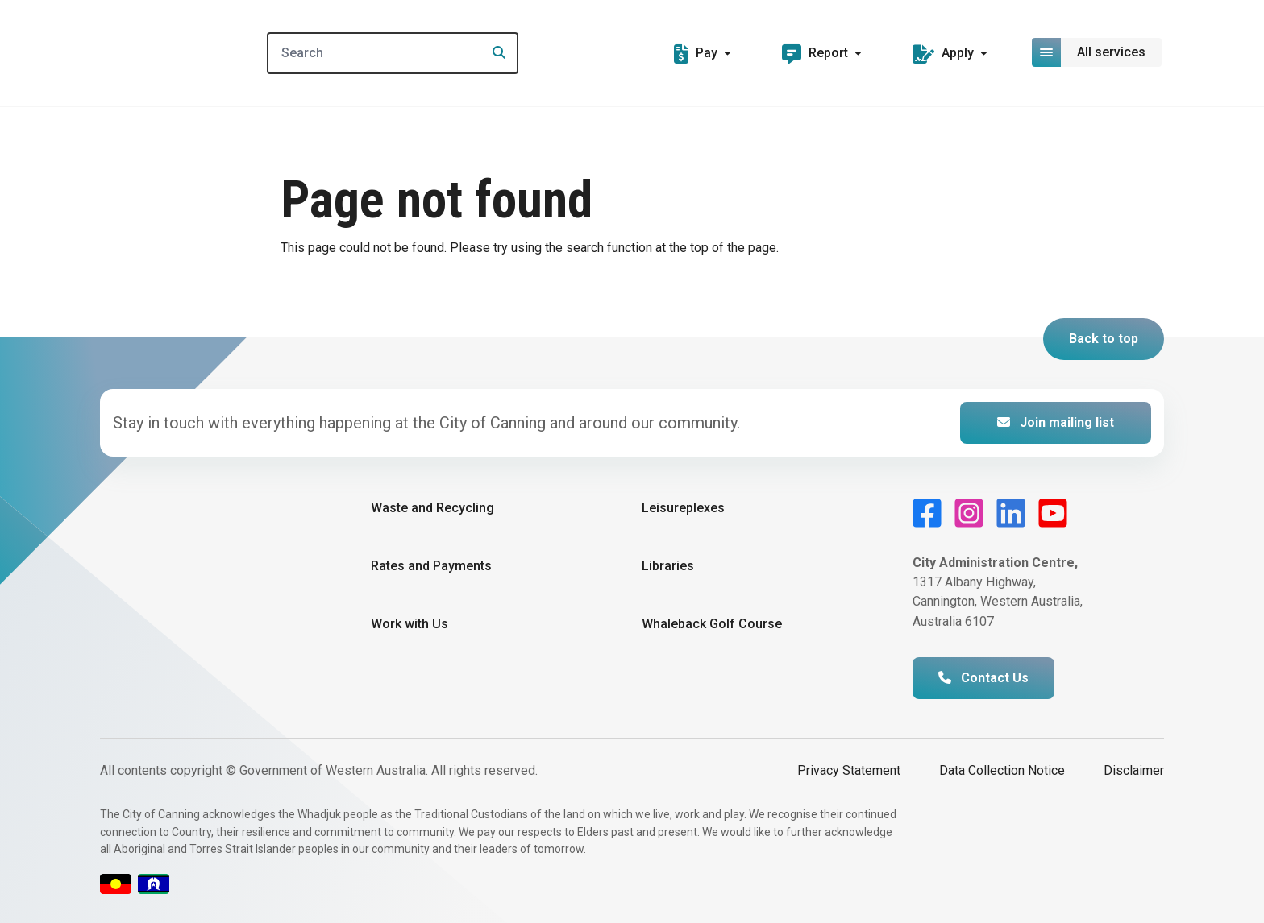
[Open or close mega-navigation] (1098, 52)
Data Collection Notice (1002, 770)
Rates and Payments (431, 565)
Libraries (668, 565)
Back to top (1103, 338)
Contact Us (983, 677)
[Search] (393, 53)
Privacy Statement (848, 770)
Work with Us (409, 623)
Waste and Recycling (432, 507)
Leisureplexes (683, 507)
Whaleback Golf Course (712, 623)
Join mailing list (1055, 422)
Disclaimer (1134, 770)
